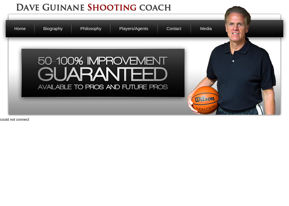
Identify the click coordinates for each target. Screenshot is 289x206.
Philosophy (90, 28)
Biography (53, 28)
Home (20, 28)
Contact (174, 28)
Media (206, 28)
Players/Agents (133, 28)
